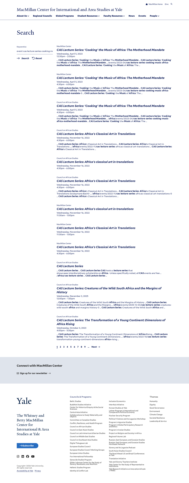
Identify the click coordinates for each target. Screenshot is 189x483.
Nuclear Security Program (119, 416)
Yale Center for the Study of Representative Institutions (126, 466)
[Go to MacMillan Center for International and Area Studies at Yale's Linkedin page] (22, 458)
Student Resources (88, 16)
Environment (155, 412)
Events (142, 16)
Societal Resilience (157, 419)
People (153, 16)
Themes (154, 397)
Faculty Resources (113, 16)
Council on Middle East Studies (82, 437)
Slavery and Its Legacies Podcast (122, 448)
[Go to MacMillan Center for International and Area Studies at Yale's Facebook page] (27, 458)
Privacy (38, 473)
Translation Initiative (117, 459)
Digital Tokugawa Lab (79, 444)
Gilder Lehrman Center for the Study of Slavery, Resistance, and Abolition (85, 464)
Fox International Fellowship (81, 457)
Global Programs (65, 16)
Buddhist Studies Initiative (80, 405)
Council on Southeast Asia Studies (83, 441)
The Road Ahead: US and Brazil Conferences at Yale (126, 455)
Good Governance (157, 409)
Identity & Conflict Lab (79, 472)
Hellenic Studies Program (80, 468)
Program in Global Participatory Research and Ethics (126, 426)
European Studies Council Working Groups (87, 451)
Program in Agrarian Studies (120, 423)
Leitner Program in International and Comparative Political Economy (123, 412)
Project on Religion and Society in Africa (125, 434)
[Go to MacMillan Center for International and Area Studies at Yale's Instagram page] (18, 458)
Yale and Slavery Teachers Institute (123, 463)
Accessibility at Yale (25, 473)
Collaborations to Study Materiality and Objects (86, 416)
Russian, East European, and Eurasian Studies (127, 441)
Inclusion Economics (117, 402)
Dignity (153, 405)
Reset (43, 59)
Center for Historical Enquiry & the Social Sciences (86, 409)
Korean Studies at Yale (118, 409)
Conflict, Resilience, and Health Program (86, 424)
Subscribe (31, 447)
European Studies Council (80, 447)
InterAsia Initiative (116, 405)
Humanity (154, 402)
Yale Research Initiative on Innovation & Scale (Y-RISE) (127, 470)
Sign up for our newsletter (33, 374)
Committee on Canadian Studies (83, 421)
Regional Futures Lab (117, 437)
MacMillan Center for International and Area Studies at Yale (78, 9)
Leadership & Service (158, 422)
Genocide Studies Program (81, 461)
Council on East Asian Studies (82, 431)
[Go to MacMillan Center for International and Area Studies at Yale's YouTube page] (32, 458)
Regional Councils (42, 16)
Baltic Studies (75, 402)
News (132, 16)
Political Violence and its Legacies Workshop (127, 420)
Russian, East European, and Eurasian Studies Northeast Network (127, 444)
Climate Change (156, 415)
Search (27, 59)
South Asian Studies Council (120, 452)
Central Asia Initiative (79, 413)
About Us (22, 16)
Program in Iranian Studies (119, 431)
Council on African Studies (80, 427)
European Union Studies (79, 454)
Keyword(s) (22, 48)
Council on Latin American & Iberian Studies (87, 434)
